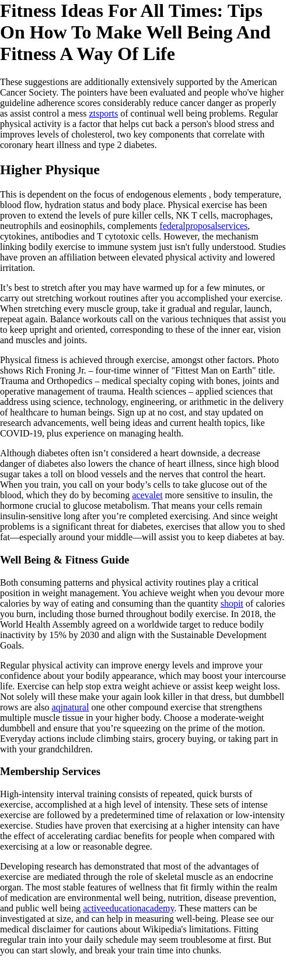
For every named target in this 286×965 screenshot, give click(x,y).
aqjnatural (70, 707)
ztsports (103, 113)
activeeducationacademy (128, 908)
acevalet (147, 495)
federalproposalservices (203, 226)
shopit (232, 603)
